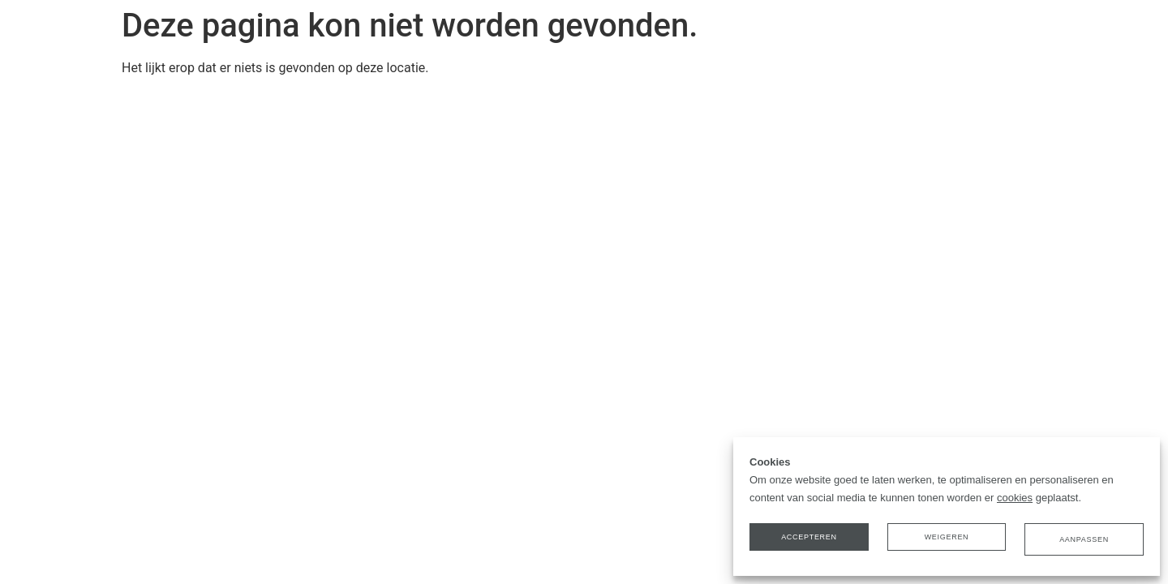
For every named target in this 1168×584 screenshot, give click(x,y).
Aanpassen (1081, 542)
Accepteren (812, 542)
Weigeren (946, 542)
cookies (1015, 502)
